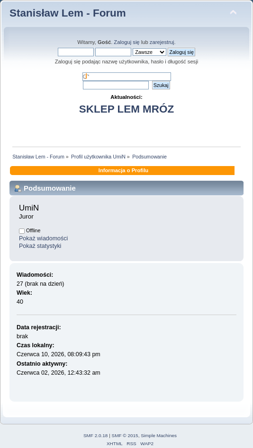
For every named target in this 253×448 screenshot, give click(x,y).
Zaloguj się (126, 42)
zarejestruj (162, 42)
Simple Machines (159, 435)
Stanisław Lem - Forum (67, 13)
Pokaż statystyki (40, 246)
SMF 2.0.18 (95, 435)
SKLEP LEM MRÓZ (126, 109)
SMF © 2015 (125, 435)
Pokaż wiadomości (43, 238)
